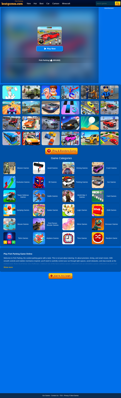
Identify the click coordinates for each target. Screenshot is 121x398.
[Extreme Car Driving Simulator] (51, 102)
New (29, 4)
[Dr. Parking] (31, 117)
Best (41, 4)
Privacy (66, 395)
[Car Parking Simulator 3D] (90, 132)
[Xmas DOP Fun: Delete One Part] (11, 86)
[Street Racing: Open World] (31, 102)
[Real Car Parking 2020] (31, 132)
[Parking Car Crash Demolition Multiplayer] (51, 117)
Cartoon (55, 4)
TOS (61, 395)
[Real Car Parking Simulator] (109, 117)
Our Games (46, 395)
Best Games (75, 395)
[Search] (105, 3)
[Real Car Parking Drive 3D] (109, 132)
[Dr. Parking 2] (11, 117)
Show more (8, 267)
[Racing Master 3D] (11, 102)
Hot (35, 4)
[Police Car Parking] (70, 117)
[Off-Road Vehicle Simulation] (109, 102)
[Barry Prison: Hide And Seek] (109, 86)
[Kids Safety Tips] (51, 86)
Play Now (50, 48)
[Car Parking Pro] (70, 132)
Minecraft (66, 4)
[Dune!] (90, 117)
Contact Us (54, 395)
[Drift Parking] (90, 102)
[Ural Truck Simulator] (31, 86)
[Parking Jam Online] (51, 132)
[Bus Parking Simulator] (11, 132)
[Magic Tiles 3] (70, 102)
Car (47, 4)
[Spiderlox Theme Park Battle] (70, 86)
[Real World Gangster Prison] (90, 86)
